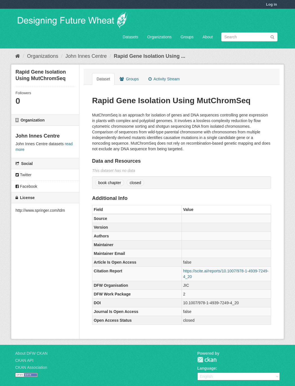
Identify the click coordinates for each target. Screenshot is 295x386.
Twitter (23, 175)
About (207, 37)
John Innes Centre (86, 56)
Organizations (159, 37)
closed (135, 182)
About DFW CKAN (31, 353)
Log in (271, 4)
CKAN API (24, 360)
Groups (186, 37)
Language (206, 368)
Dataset (103, 79)
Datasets (130, 37)
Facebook (26, 186)
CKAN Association (31, 367)
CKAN (206, 360)
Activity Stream (164, 79)
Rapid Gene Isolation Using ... (149, 56)
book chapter (109, 182)
